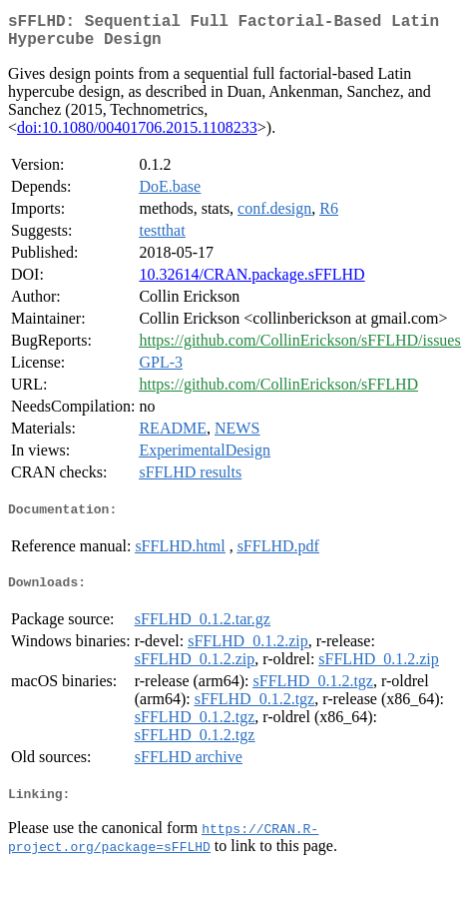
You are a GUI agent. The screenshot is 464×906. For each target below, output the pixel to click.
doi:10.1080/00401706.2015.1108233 (137, 135)
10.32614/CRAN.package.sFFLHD (251, 282)
